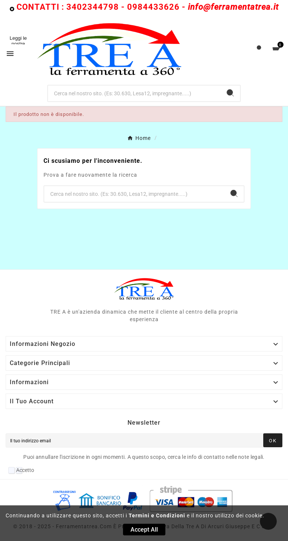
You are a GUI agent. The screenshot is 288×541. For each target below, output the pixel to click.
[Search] (230, 92)
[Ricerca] (134, 93)
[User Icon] (259, 49)
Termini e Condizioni (157, 515)
